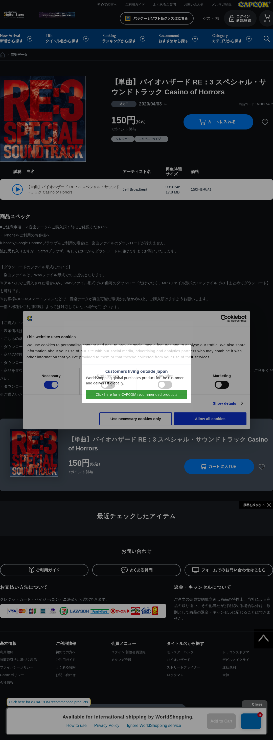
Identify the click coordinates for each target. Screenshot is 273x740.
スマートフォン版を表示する (136, 711)
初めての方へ (107, 4)
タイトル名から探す (67, 39)
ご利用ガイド (135, 4)
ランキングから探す (124, 39)
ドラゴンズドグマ (235, 652)
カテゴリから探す (231, 39)
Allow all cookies (210, 419)
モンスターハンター (182, 652)
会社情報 (6, 682)
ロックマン (175, 675)
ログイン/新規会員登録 (128, 652)
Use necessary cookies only (135, 419)
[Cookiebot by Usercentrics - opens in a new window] (224, 318)
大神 (225, 675)
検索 (265, 39)
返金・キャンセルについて (202, 587)
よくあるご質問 (164, 4)
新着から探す (19, 39)
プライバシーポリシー (17, 667)
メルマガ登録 (222, 4)
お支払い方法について (24, 587)
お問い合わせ (194, 4)
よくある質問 (66, 667)
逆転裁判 (229, 667)
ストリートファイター (183, 667)
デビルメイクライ (235, 660)
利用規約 (6, 652)
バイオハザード (178, 660)
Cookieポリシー (12, 675)
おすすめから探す (179, 39)
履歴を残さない (253, 505)
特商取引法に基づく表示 (18, 660)
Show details (224, 403)
